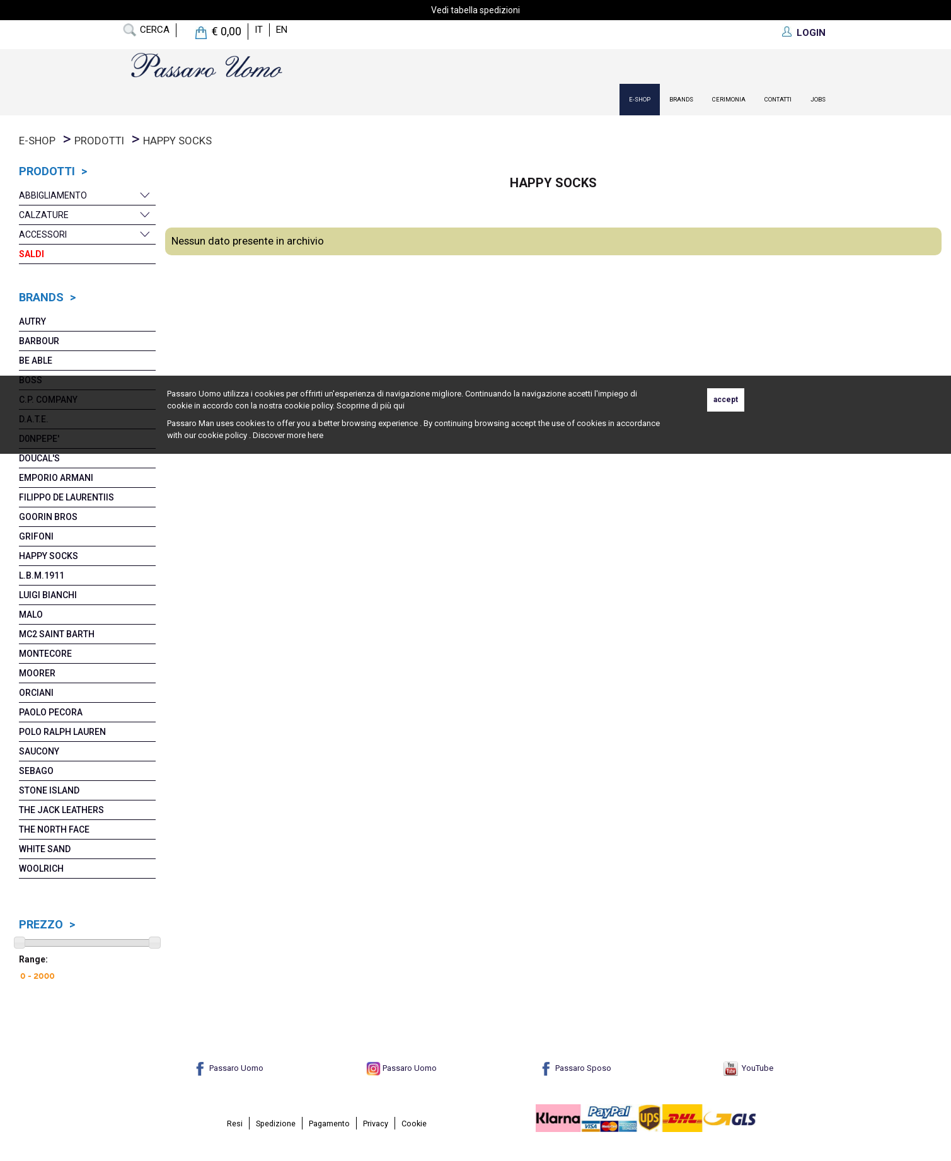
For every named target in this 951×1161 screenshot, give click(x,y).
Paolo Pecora (51, 712)
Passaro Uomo (228, 1068)
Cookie (414, 1123)
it (259, 29)
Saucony (39, 751)
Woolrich (41, 869)
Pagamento (329, 1123)
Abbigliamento (53, 195)
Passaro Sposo (575, 1068)
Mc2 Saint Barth (57, 634)
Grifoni (36, 536)
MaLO (31, 614)
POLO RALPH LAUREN (62, 732)
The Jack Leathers (61, 810)
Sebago (36, 771)
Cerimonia (729, 99)
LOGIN (811, 32)
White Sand (45, 849)
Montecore (45, 654)
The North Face (54, 829)
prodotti (99, 140)
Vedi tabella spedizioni (475, 10)
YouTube (748, 1068)
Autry (32, 321)
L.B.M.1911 (41, 575)
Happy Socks (177, 140)
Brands (681, 99)
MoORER (37, 673)
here (315, 435)
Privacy (375, 1123)
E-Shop (639, 99)
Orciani (36, 693)
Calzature (44, 215)
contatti (778, 99)
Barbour (39, 341)
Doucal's (39, 458)
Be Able (35, 360)
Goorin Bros (48, 517)
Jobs (818, 99)
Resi (235, 1123)
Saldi (31, 254)
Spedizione (276, 1123)
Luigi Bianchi (48, 595)
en (281, 29)
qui (399, 405)
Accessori (43, 234)
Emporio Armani (56, 478)
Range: (33, 959)
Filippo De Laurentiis (66, 497)
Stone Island (49, 790)
